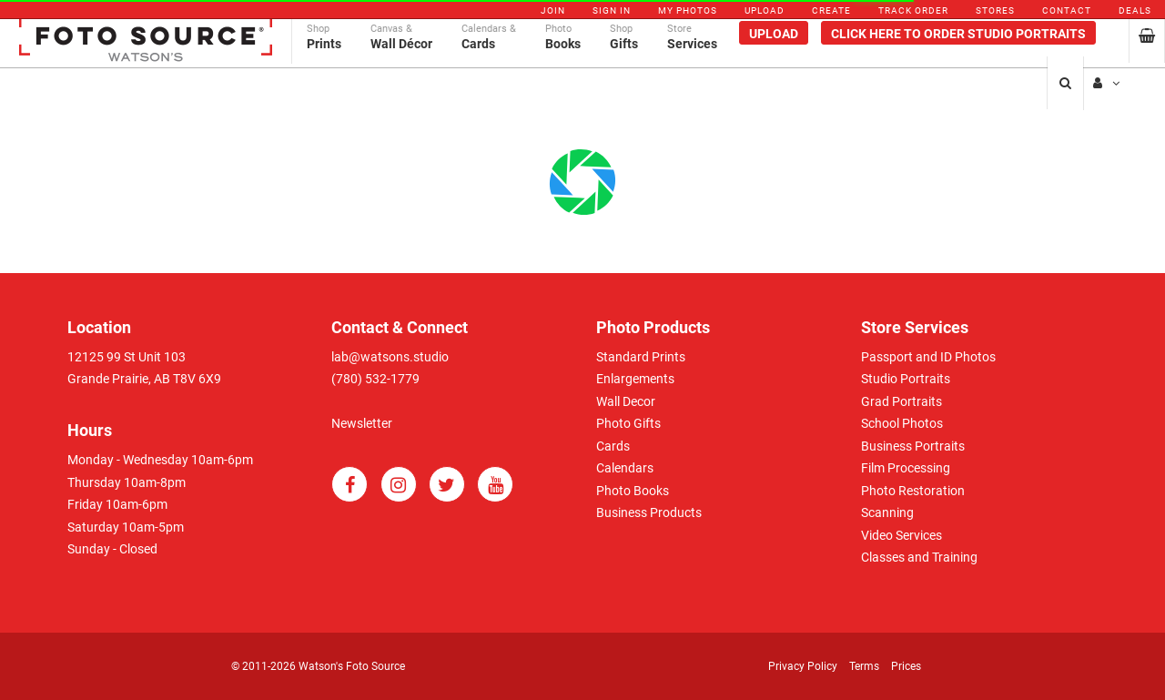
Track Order (913, 10)
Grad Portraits (901, 401)
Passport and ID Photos (928, 357)
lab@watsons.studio (390, 357)
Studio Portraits (905, 378)
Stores (995, 10)
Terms (864, 666)
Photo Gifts (628, 423)
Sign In (612, 10)
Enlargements (635, 378)
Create (831, 10)
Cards (613, 446)
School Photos (902, 423)
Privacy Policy (802, 666)
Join (553, 10)
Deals (1135, 10)
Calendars (624, 468)
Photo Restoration (913, 490)
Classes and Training (919, 557)
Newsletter (361, 423)
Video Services (901, 535)
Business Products (649, 512)
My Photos (687, 10)
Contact (1066, 10)
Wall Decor (625, 401)
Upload (765, 10)
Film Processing (905, 468)
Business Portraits (913, 446)
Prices (906, 666)
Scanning (887, 512)
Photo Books (632, 490)
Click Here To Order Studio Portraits (958, 52)
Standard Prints (640, 357)
